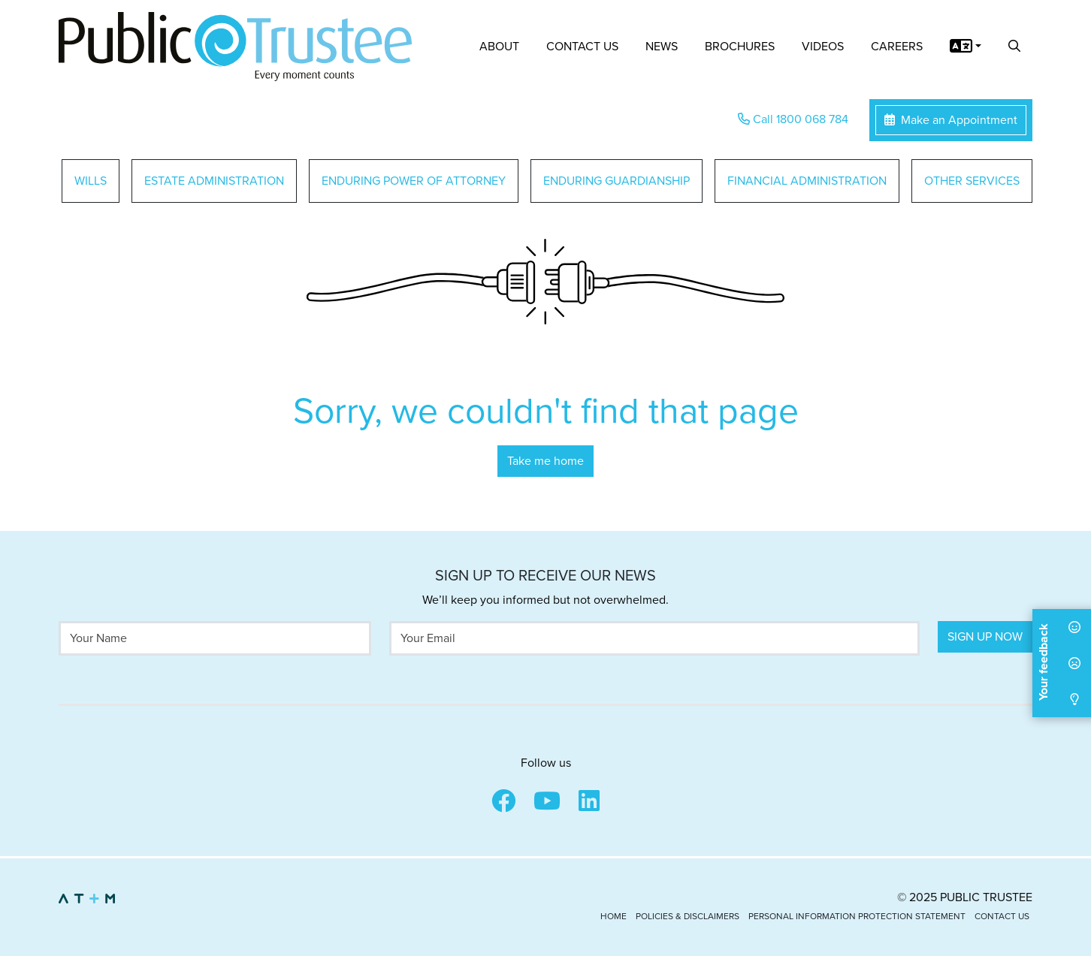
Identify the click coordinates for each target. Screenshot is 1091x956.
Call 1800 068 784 (793, 119)
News (661, 46)
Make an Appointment (950, 120)
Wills (90, 180)
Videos (823, 46)
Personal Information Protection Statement (857, 916)
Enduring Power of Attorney (414, 180)
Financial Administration (807, 180)
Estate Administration (214, 180)
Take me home (545, 461)
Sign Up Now (985, 636)
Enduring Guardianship (616, 180)
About (499, 46)
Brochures (740, 46)
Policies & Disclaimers (687, 916)
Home (613, 916)
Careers (897, 46)
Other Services (972, 180)
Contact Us (582, 46)
